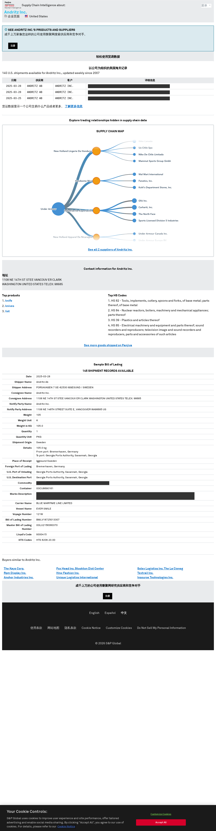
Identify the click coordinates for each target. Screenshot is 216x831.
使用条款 (36, 628)
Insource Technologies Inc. (155, 577)
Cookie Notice (91, 628)
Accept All (160, 822)
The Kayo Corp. (14, 568)
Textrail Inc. (145, 573)
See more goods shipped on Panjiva (108, 345)
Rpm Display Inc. (15, 573)
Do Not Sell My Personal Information (161, 628)
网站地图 (53, 628)
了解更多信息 (73, 106)
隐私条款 (70, 628)
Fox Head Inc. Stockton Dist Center (80, 568)
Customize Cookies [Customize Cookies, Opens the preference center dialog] (161, 814)
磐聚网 (13, 5)
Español (110, 613)
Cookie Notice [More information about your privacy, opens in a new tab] (66, 826)
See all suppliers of (110, 249)
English (94, 613)
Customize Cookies (119, 628)
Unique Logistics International (77, 577)
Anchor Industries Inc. (19, 577)
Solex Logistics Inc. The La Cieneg (160, 568)
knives (9, 306)
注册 (13, 46)
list (7, 311)
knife (8, 300)
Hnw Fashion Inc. (67, 573)
